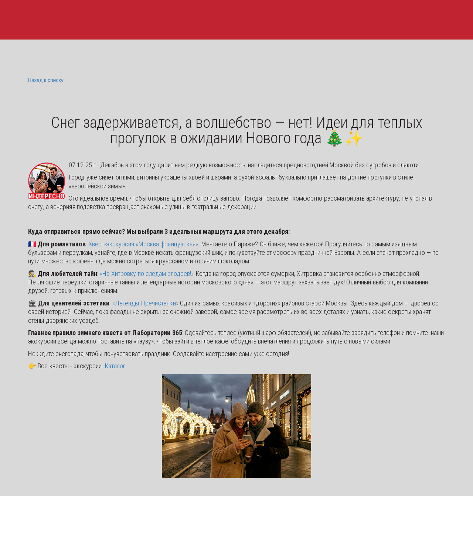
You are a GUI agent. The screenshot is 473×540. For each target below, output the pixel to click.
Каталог (115, 366)
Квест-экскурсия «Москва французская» (143, 244)
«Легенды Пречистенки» (145, 303)
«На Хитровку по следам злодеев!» (147, 273)
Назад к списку (45, 80)
